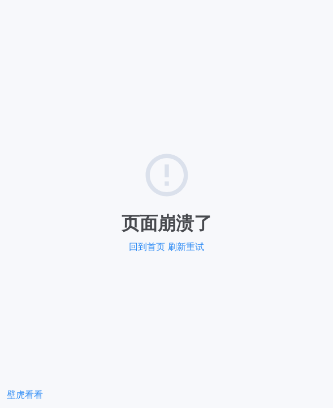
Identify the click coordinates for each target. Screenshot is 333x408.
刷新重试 (186, 247)
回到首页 (147, 247)
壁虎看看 (25, 395)
